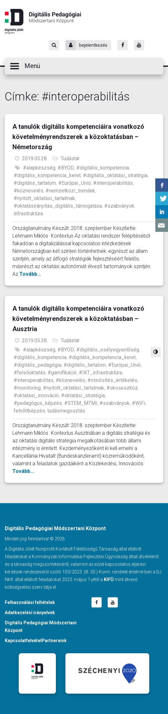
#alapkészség (39, 168)
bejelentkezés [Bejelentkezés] (86, 45)
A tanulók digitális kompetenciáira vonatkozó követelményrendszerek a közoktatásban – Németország (78, 137)
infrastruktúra (28, 214)
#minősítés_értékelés (112, 380)
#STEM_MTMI (80, 403)
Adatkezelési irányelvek (30, 612)
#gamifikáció (62, 373)
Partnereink (54, 640)
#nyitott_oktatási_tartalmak (44, 198)
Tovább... (30, 274)
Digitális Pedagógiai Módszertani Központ (43, 21)
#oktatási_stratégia (83, 395)
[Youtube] (139, 45)
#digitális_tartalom (35, 183)
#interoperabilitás (113, 183)
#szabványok (119, 206)
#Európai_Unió (74, 183)
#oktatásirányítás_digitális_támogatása (58, 206)
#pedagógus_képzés (38, 403)
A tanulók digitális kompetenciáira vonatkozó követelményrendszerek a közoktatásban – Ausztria (78, 319)
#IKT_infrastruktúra (100, 373)
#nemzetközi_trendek (70, 191)
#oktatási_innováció (36, 395)
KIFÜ (109, 579)
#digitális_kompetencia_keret (47, 175)
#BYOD (65, 168)
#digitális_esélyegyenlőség (107, 350)
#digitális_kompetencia (102, 168)
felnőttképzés (29, 411)
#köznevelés (28, 191)
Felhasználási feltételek (30, 602)
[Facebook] (123, 45)
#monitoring (27, 388)
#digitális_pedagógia (37, 365)
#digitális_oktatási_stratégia (115, 175)
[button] (84, 66)
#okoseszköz (122, 388)
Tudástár (70, 159)
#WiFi (138, 403)
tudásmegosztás (66, 411)
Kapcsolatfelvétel (23, 640)
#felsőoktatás (29, 373)
